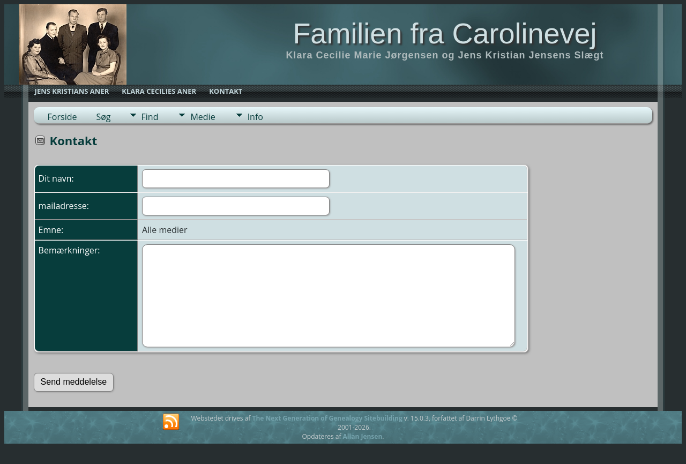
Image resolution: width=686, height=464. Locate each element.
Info (255, 117)
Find (150, 117)
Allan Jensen (363, 436)
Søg (103, 117)
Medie (202, 117)
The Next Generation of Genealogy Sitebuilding (327, 418)
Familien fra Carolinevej (444, 33)
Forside (62, 117)
